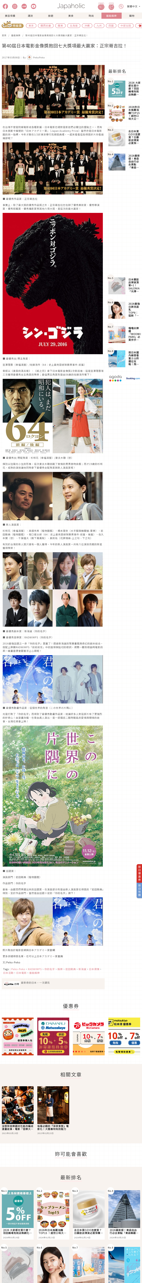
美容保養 (10, 16)
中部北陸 (126, 25)
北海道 (74, 25)
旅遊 (50, 16)
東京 (31, 25)
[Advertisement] (124, 224)
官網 (52, 950)
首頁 (4, 35)
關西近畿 (46, 25)
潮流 (30, 16)
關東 (60, 25)
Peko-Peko (13, 962)
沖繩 (87, 25)
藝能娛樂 (111, 16)
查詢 (60, 956)
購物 (131, 16)
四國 (111, 25)
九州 (99, 25)
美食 (71, 16)
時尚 (91, 16)
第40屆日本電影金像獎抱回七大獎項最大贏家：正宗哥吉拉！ (56, 35)
